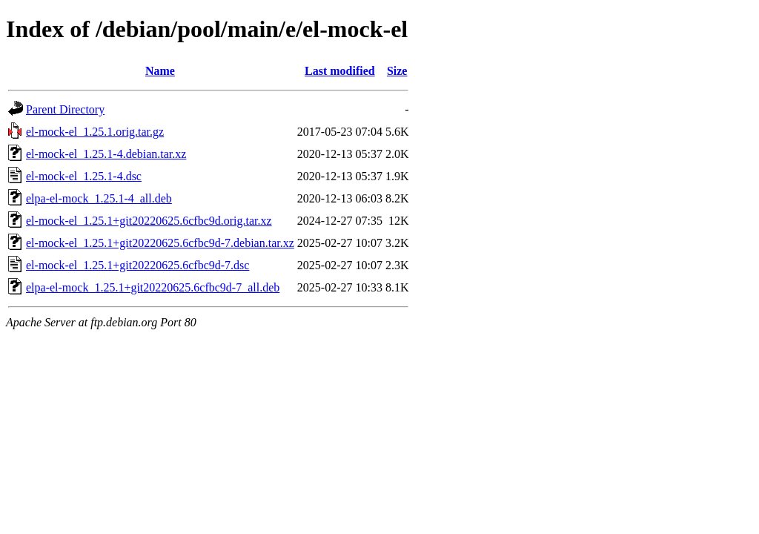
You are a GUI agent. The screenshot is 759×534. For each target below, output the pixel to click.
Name (160, 71)
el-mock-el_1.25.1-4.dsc (84, 176)
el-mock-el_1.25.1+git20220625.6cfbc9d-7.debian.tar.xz (160, 243)
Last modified (340, 71)
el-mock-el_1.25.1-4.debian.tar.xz (106, 154)
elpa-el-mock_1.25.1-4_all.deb (99, 198)
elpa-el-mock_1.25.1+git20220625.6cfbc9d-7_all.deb (152, 287)
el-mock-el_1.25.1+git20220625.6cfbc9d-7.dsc (137, 265)
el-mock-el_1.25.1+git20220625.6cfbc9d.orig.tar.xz (149, 220)
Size (397, 71)
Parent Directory (65, 109)
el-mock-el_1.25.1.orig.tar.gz (95, 131)
